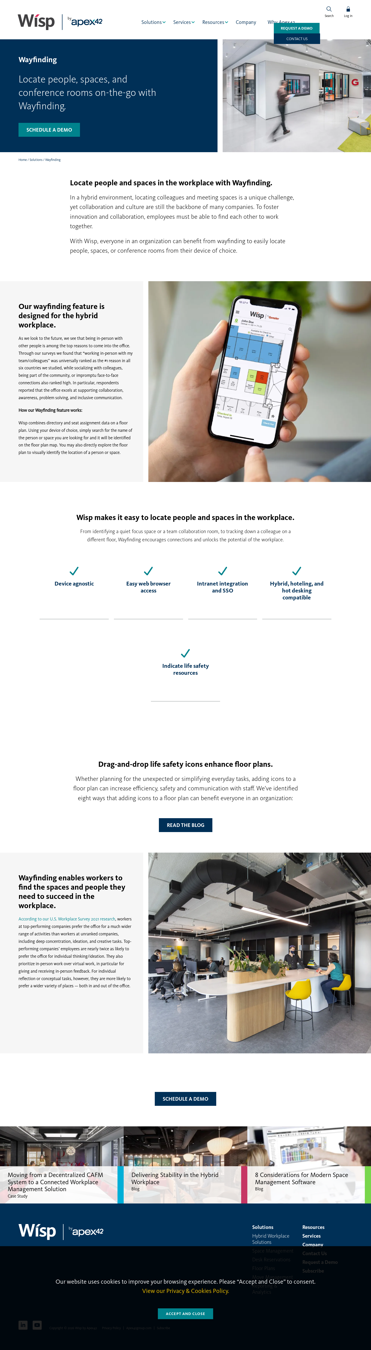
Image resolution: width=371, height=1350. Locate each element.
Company (246, 22)
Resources (214, 22)
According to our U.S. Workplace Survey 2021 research (67, 918)
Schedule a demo (49, 129)
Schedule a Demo (185, 1099)
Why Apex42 (282, 22)
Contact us (329, 38)
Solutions (152, 22)
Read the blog (185, 825)
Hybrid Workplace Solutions (270, 1239)
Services (182, 22)
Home (23, 159)
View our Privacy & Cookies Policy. (185, 1290)
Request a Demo (283, 38)
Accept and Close (185, 1313)
